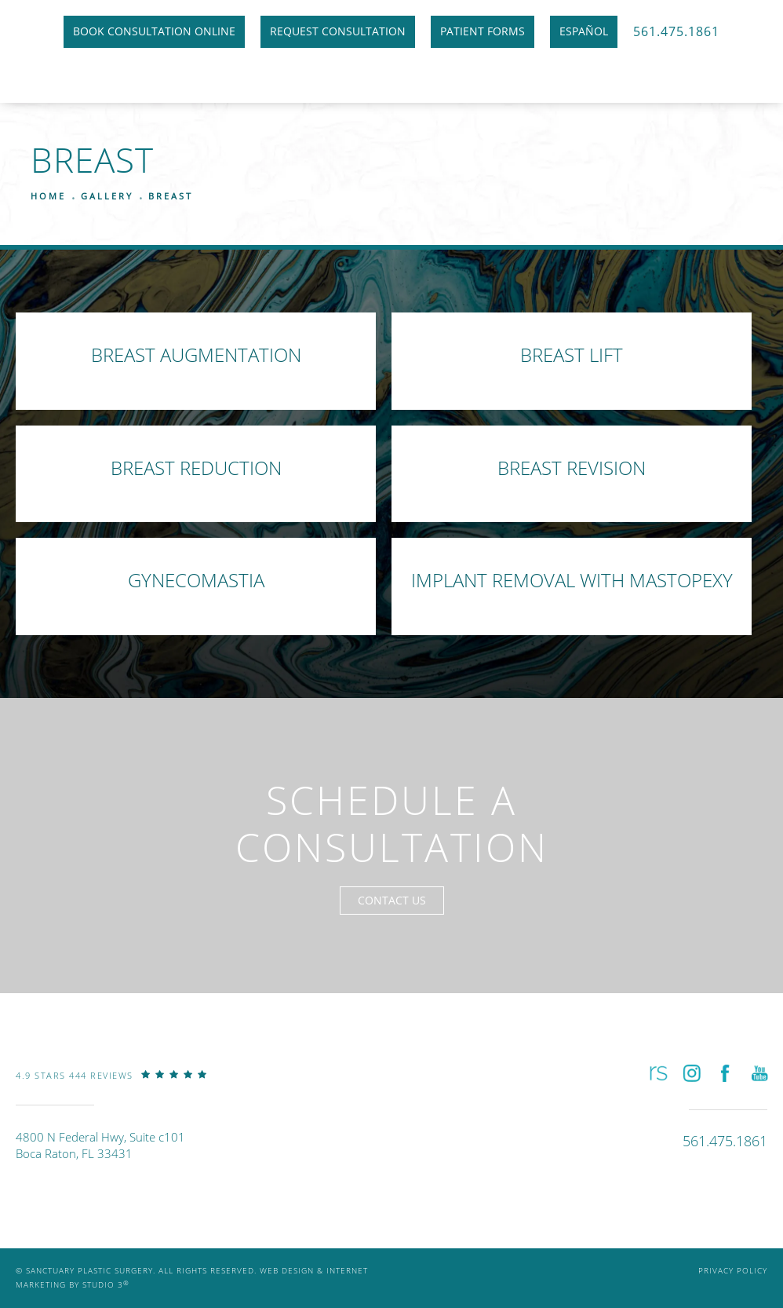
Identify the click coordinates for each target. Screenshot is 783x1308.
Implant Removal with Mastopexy (572, 580)
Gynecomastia (196, 580)
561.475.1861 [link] (676, 31)
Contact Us (392, 900)
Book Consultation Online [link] (154, 31)
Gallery (107, 196)
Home (48, 196)
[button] (657, 1072)
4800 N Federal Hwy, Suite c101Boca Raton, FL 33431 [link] (100, 1145)
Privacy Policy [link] (732, 1271)
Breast (170, 196)
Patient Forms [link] (482, 31)
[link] (111, 1086)
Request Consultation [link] (338, 31)
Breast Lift (571, 354)
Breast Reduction (196, 467)
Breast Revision (571, 467)
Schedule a (391, 823)
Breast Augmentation (196, 354)
